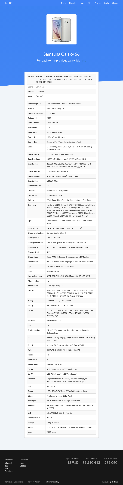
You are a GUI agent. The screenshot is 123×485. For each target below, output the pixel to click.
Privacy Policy (34, 482)
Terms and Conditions (14, 482)
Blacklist (72, 3)
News (82, 3)
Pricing (98, 3)
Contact (23, 465)
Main (63, 3)
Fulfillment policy (52, 482)
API (89, 3)
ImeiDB (8, 3)
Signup (115, 3)
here (83, 60)
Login (106, 3)
